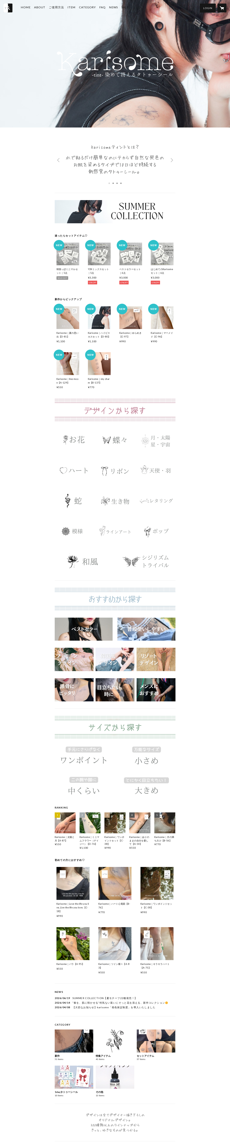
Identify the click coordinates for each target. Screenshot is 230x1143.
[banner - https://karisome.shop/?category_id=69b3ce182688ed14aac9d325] (115, 470)
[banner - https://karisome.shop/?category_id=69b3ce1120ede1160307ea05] (74, 470)
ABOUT (42, 7)
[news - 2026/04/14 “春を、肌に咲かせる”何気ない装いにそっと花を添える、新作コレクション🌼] (115, 1003)
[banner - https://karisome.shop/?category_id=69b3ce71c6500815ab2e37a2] (84, 757)
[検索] (8, 8)
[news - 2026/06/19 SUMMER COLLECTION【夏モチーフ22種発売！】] (115, 998)
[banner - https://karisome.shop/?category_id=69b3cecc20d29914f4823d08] (156, 689)
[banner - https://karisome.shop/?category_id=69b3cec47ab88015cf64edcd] (84, 629)
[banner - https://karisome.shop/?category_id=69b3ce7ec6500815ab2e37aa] (84, 787)
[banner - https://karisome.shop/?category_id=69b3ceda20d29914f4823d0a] (156, 659)
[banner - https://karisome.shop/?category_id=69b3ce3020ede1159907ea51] (115, 500)
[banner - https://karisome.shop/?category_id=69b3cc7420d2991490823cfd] (115, 211)
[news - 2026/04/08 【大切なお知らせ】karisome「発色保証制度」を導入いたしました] (115, 1007)
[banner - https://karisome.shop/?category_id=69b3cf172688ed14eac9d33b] (74, 659)
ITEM (74, 7)
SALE (127, 7)
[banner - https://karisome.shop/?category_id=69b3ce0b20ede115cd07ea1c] (156, 440)
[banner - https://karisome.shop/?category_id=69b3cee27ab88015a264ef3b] (115, 659)
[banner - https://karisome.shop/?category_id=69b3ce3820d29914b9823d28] (156, 500)
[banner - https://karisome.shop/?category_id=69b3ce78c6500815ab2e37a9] (146, 757)
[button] (208, 8)
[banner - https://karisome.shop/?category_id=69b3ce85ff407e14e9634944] (146, 787)
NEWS (115, 7)
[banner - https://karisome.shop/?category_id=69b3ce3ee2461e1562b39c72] (74, 531)
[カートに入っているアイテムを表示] (222, 8)
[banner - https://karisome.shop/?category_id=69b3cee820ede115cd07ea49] (74, 689)
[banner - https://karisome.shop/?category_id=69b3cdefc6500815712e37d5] (74, 440)
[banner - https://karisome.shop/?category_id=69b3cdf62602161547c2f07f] (115, 440)
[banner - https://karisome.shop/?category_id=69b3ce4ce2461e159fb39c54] (156, 531)
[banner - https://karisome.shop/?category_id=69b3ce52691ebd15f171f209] (84, 561)
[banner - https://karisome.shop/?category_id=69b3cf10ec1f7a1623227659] (146, 629)
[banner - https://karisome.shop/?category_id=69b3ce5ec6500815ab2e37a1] (146, 561)
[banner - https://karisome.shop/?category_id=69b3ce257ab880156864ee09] (156, 470)
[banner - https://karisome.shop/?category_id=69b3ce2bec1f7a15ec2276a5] (74, 500)
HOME (28, 7)
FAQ (105, 7)
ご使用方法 (58, 7)
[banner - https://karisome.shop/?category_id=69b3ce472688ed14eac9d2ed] (115, 531)
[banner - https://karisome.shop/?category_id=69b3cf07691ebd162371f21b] (115, 689)
